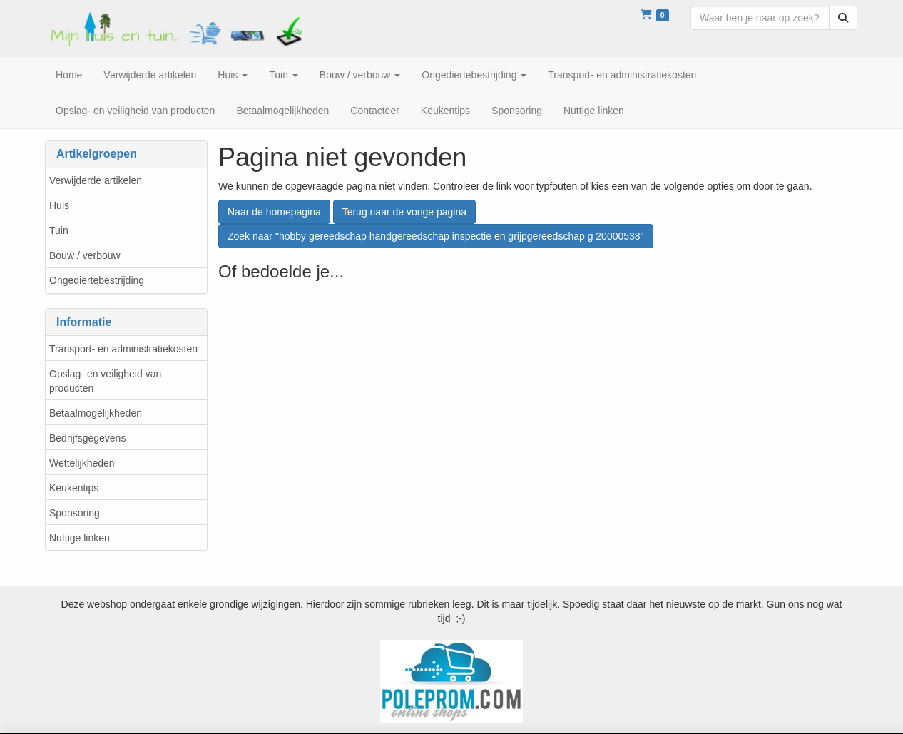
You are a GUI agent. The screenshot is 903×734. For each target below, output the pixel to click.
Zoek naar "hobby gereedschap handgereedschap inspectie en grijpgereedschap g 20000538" (436, 236)
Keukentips (73, 488)
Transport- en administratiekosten (123, 349)
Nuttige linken (79, 538)
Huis (59, 205)
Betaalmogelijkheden (95, 413)
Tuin (58, 230)
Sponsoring (74, 513)
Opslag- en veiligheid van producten (105, 381)
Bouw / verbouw (85, 255)
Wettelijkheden (82, 463)
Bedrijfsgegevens (87, 438)
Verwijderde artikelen (95, 180)
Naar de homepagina (274, 212)
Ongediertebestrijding (96, 280)
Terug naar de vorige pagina (404, 212)
